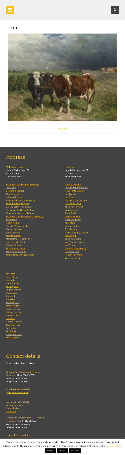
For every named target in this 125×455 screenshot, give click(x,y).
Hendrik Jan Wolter (74, 254)
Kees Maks (70, 222)
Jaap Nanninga (13, 324)
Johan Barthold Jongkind (17, 203)
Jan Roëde (11, 331)
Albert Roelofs (13, 232)
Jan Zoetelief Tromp (15, 248)
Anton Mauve (12, 222)
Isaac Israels (71, 210)
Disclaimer (11, 411)
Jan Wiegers (12, 337)
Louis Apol (11, 187)
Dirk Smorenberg (73, 238)
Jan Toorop (70, 245)
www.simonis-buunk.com (18, 424)
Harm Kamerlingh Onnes (76, 232)
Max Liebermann (73, 219)
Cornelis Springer (14, 245)
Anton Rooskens (14, 334)
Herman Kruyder (72, 216)
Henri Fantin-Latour (74, 190)
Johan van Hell (13, 305)
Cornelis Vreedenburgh (76, 248)
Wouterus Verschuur (16, 251)
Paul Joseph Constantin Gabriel (21, 200)
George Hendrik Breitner (76, 187)
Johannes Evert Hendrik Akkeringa (22, 184)
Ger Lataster (12, 315)
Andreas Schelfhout (16, 242)
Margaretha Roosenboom (18, 238)
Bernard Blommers (15, 190)
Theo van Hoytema (74, 206)
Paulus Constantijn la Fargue (20, 213)
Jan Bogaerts (12, 286)
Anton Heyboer (13, 308)
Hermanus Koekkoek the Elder (20, 210)
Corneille (10, 299)
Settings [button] (50, 450)
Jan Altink (10, 273)
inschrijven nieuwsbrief (18, 389)
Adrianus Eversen (14, 197)
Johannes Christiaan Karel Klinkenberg (24, 216)
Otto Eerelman (13, 194)
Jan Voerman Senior (74, 242)
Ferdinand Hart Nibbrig (76, 200)
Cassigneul (11, 292)
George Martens (72, 226)
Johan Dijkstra (12, 302)
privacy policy (114, 446)
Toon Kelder (71, 213)
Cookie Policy (12, 408)
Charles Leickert (14, 229)
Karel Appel (11, 276)
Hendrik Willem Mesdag (17, 226)
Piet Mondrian (71, 229)
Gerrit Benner (12, 283)
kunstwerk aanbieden (17, 392)
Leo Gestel (70, 197)
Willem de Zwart (73, 258)
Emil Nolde (11, 328)
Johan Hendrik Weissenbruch (20, 254)
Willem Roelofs (13, 235)
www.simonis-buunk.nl (17, 378)
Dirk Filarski (70, 194)
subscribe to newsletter (18, 435)
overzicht (62, 128)
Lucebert (10, 318)
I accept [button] (75, 450)
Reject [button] (62, 450)
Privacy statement (14, 405)
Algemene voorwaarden (18, 401)
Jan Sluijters (70, 235)
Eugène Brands (13, 289)
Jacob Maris (11, 219)
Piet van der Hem (73, 203)
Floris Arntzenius (73, 184)
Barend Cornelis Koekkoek (18, 206)
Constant (10, 296)
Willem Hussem (13, 312)
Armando (10, 280)
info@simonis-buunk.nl (17, 381)
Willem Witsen (72, 251)
